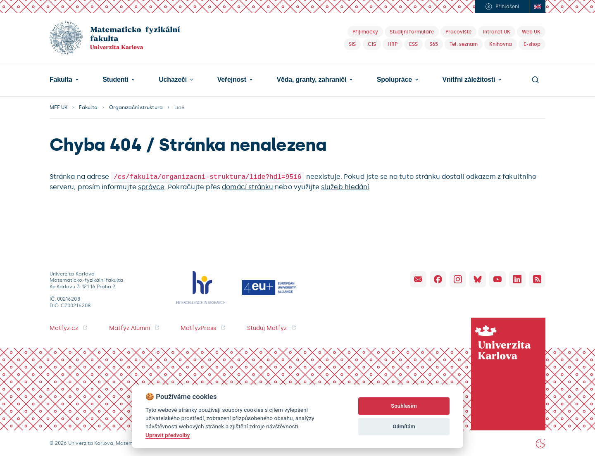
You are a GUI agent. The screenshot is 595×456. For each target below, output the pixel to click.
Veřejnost (231, 79)
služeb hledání (345, 186)
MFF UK (58, 107)
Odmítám (404, 426)
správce (151, 186)
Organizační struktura (136, 107)
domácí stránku (247, 186)
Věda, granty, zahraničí (311, 79)
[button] (64, 79)
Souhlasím (404, 406)
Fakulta (61, 79)
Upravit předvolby (167, 435)
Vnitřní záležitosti (468, 79)
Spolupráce (394, 79)
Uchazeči (173, 79)
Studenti (115, 79)
